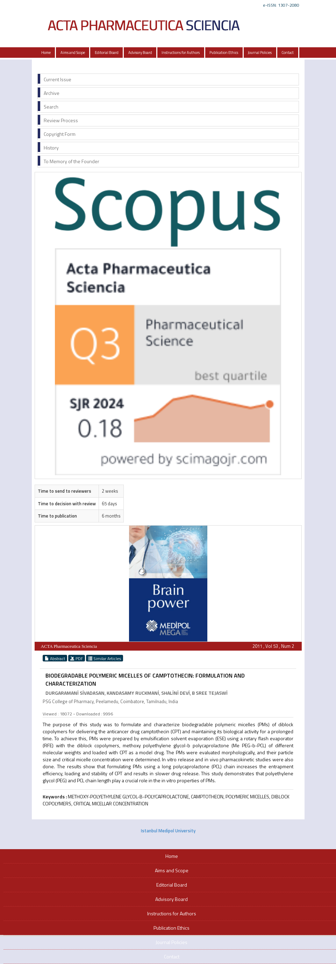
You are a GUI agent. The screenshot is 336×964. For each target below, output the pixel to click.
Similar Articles (104, 658)
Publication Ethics (223, 52)
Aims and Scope (72, 52)
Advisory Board (140, 52)
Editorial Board (107, 52)
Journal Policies (260, 52)
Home (46, 52)
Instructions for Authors (181, 52)
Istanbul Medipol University (168, 830)
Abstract (55, 658)
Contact (287, 52)
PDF (76, 658)
